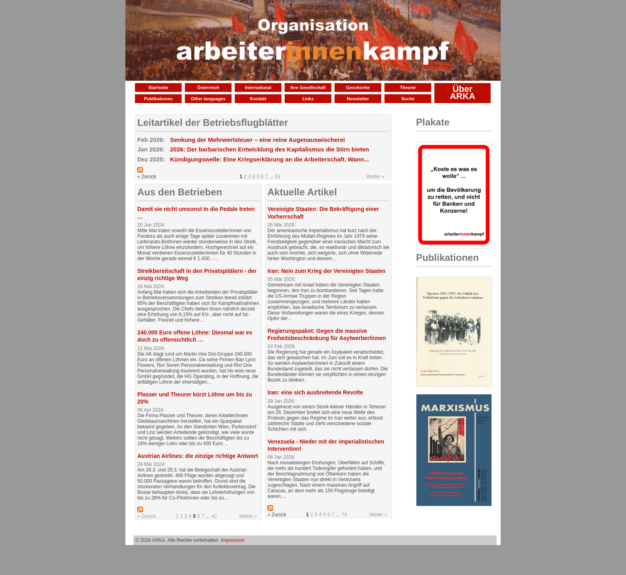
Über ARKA (462, 92)
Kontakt (258, 98)
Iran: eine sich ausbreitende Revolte (315, 392)
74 (344, 514)
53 (277, 176)
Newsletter (358, 98)
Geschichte (358, 87)
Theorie (408, 87)
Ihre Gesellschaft (308, 87)
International (258, 87)
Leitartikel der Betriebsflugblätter (212, 122)
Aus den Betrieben (179, 192)
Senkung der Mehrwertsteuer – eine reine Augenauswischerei (257, 139)
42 (214, 516)
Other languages (208, 98)
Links (308, 98)
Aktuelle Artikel (302, 192)
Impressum (232, 540)
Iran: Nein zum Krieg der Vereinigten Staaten (326, 271)
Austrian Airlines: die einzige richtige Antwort (197, 456)
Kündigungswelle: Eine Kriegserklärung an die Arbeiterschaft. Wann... (269, 159)
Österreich (208, 87)
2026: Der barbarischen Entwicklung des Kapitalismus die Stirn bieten (269, 149)
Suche (407, 98)
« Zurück (146, 516)
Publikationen (158, 98)
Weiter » (375, 176)
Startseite (158, 87)
